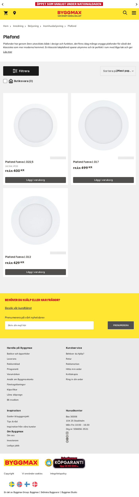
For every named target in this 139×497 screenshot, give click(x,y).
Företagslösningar (16, 384)
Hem (6, 25)
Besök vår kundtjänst (18, 308)
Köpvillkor (12, 389)
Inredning (18, 25)
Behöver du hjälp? (75, 353)
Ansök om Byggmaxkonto (20, 379)
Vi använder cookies (32, 473)
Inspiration (14, 410)
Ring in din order (74, 379)
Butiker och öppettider (18, 353)
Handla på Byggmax (19, 348)
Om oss (10, 435)
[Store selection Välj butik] (14, 13)
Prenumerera (121, 325)
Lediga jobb (13, 445)
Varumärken (13, 374)
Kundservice (74, 348)
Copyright (9, 473)
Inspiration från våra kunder (21, 426)
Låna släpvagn (14, 394)
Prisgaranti (12, 369)
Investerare (12, 440)
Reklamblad (13, 364)
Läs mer (7, 51)
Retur (69, 358)
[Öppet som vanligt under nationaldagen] (69, 4)
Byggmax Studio (69, 492)
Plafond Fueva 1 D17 (86, 162)
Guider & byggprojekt (18, 416)
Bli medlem (13, 399)
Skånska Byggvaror (50, 492)
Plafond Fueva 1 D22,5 (19, 162)
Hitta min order (74, 369)
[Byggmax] (69, 14)
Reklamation (72, 364)
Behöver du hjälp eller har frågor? (32, 300)
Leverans (11, 358)
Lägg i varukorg (35, 179)
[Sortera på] (118, 71)
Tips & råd (12, 421)
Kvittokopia (72, 374)
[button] (49, 463)
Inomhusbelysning (53, 25)
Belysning (33, 25)
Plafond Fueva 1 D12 (18, 257)
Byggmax (34, 492)
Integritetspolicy (58, 473)
